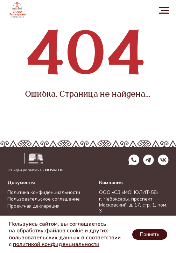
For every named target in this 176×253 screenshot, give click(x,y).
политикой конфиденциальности (56, 244)
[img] (163, 159)
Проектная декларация (33, 206)
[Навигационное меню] (164, 10)
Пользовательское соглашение (43, 199)
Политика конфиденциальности (43, 192)
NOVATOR (54, 170)
